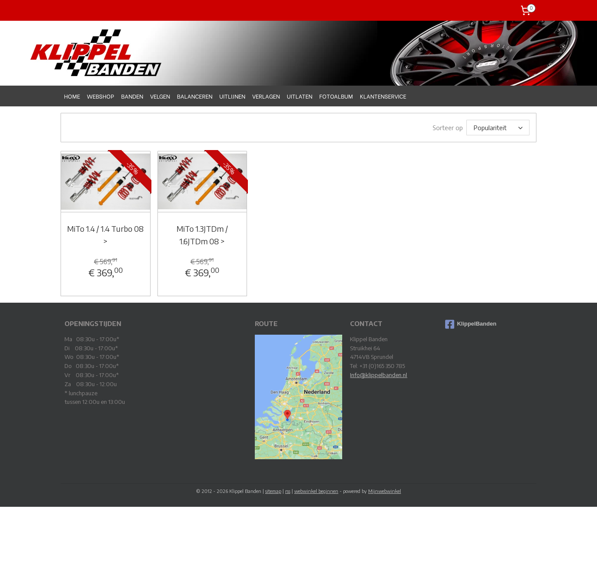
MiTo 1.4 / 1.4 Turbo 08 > (105, 234)
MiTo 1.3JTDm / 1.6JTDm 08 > (202, 234)
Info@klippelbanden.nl (378, 374)
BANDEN (132, 96)
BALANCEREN (194, 96)
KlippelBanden (470, 324)
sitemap (273, 490)
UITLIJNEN (232, 96)
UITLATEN (299, 96)
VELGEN (160, 96)
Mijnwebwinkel (384, 490)
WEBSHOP (100, 96)
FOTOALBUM (336, 96)
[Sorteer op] (498, 127)
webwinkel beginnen (316, 490)
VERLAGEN (266, 96)
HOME (72, 96)
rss (287, 490)
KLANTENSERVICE (383, 96)
